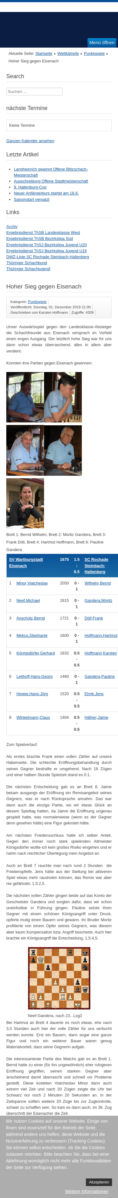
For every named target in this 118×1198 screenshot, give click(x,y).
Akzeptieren (99, 1182)
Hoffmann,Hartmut (101, 635)
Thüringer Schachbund (26, 262)
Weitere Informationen (86, 1191)
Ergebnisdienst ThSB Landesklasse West (43, 232)
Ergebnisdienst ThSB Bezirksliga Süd (39, 238)
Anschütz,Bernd (30, 618)
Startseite (43, 53)
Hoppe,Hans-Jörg (32, 693)
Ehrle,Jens (94, 693)
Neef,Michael (28, 600)
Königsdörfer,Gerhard (35, 653)
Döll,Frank (94, 618)
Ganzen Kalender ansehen (30, 140)
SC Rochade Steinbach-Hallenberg (96, 565)
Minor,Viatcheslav (32, 583)
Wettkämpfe (68, 53)
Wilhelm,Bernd (98, 583)
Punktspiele (94, 53)
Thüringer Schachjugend (28, 268)
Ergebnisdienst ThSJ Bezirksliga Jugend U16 (46, 250)
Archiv (12, 226)
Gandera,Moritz (98, 600)
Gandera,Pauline (100, 676)
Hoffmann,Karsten (101, 653)
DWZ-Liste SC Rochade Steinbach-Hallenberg (47, 256)
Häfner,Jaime (96, 717)
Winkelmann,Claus (33, 717)
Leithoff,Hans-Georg (34, 676)
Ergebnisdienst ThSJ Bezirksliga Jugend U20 (46, 244)
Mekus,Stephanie (32, 635)
